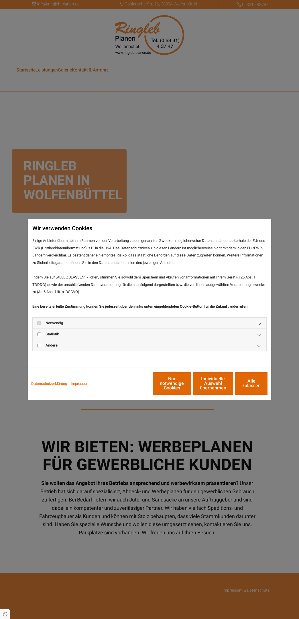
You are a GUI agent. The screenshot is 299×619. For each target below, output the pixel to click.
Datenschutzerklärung (49, 383)
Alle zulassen (241, 383)
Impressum (80, 383)
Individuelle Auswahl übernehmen (187, 383)
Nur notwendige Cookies (132, 383)
